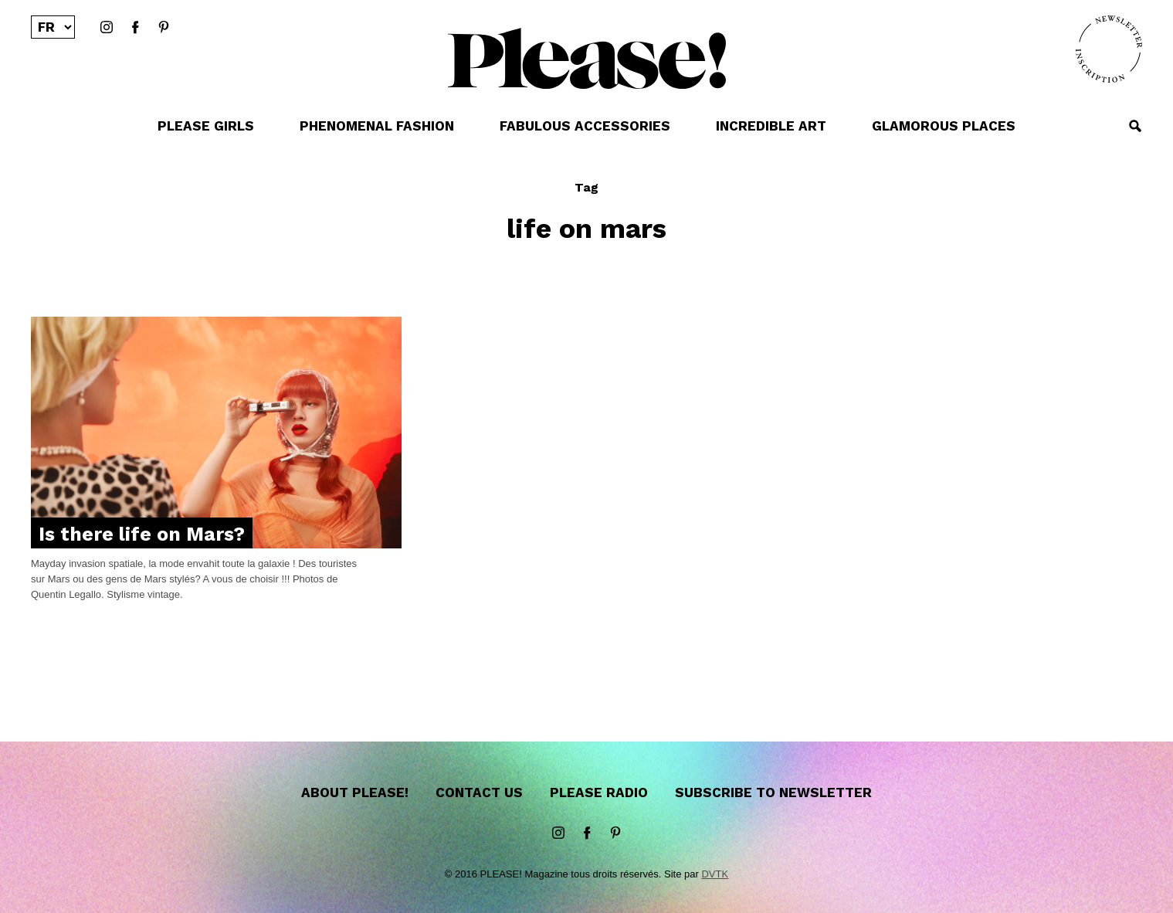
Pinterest (164, 28)
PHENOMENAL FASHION (377, 126)
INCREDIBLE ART (771, 126)
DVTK (714, 874)
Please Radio (599, 792)
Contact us (479, 792)
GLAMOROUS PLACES (943, 126)
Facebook (135, 28)
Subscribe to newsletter (773, 792)
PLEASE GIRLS (206, 126)
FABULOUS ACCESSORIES (585, 126)
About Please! (355, 792)
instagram (107, 28)
